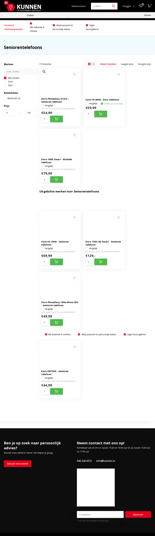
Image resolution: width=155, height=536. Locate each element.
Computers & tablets (109, 16)
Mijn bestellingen (55, 439)
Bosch (7, 474)
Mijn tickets (52, 443)
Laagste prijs (127, 64)
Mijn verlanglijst (54, 448)
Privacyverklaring (12, 461)
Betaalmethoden (12, 443)
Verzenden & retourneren (16, 448)
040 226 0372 (84, 345)
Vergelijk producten (56, 452)
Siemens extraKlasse (14, 487)
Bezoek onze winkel (17, 348)
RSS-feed (96, 522)
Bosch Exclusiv (11, 483)
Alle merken (12, 78)
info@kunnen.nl (105, 345)
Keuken (62, 16)
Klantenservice (79, 6)
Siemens (8, 478)
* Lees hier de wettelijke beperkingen (93, 405)
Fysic (8, 86)
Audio (13, 16)
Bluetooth (12, 99)
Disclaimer (9, 456)
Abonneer (138, 399)
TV (5, 16)
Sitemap (8, 465)
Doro (8, 82)
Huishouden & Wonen (43, 16)
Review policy (10, 470)
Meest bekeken (108, 64)
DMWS (87, 522)
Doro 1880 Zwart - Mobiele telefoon (130, 98)
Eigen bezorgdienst (136, 217)
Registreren (52, 434)
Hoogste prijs (144, 64)
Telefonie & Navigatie (135, 16)
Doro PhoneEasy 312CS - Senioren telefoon (56, 98)
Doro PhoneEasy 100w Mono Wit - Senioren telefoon (132, 180)
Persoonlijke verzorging (81, 16)
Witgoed (24, 16)
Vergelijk (48, 103)
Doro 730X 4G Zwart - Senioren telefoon (93, 182)
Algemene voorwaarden (15, 452)
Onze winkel (10, 434)
